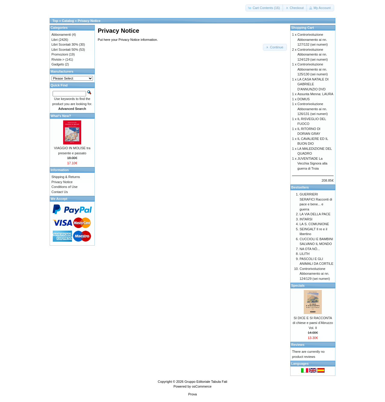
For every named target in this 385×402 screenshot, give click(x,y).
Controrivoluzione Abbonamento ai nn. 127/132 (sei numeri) (312, 39)
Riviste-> (57, 59)
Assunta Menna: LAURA (315, 94)
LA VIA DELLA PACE (315, 214)
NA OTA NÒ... (310, 249)
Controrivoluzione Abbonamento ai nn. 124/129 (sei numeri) (312, 54)
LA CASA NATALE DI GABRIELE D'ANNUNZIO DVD (313, 84)
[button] (264, 8)
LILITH (305, 253)
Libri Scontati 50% (64, 49)
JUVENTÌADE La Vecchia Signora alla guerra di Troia (312, 163)
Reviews (297, 344)
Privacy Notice (89, 21)
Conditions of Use (64, 187)
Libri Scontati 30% (64, 44)
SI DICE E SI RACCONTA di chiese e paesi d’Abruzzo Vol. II (313, 323)
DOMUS (303, 99)
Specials (298, 285)
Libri (54, 39)
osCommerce (201, 386)
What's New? (61, 116)
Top (55, 21)
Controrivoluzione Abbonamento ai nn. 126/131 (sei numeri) (312, 109)
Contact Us (59, 192)
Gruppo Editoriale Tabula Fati (205, 381)
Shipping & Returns (65, 177)
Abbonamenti (61, 34)
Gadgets (57, 64)
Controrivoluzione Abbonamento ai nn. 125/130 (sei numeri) (312, 69)
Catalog (68, 21)
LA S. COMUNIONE (314, 224)
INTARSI (306, 219)
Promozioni (59, 54)
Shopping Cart (302, 27)
